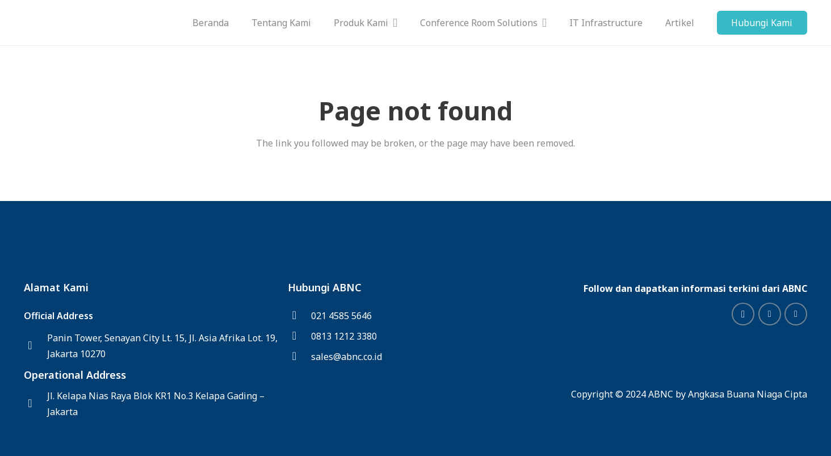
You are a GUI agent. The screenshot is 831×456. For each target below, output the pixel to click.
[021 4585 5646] (299, 316)
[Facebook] (795, 314)
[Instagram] (743, 314)
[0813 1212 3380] (299, 336)
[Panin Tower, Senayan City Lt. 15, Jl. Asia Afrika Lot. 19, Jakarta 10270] (35, 346)
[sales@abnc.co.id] (299, 357)
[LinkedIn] (769, 314)
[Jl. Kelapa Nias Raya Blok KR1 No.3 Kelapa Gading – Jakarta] (35, 404)
